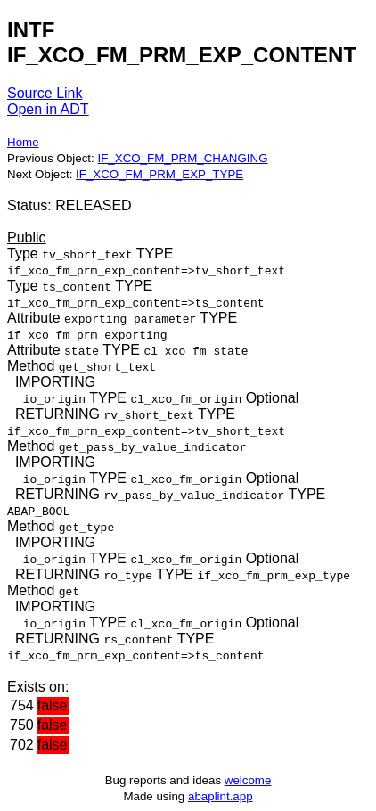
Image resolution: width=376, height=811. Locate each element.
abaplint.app (220, 796)
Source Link (45, 93)
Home (23, 142)
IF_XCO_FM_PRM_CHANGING (182, 158)
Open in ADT (48, 109)
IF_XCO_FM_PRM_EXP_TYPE (159, 174)
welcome (248, 780)
